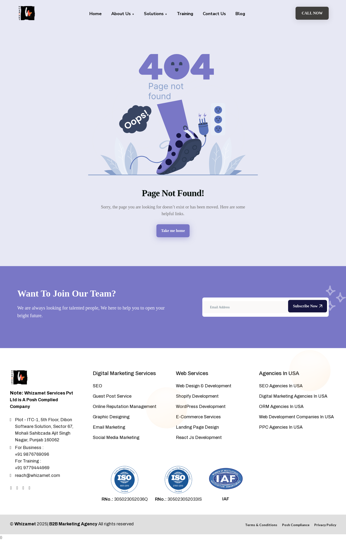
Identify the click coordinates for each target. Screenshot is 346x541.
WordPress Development (201, 406)
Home (95, 14)
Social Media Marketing (116, 437)
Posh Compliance (295, 525)
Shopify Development (197, 396)
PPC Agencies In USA (281, 427)
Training (185, 14)
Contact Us (214, 14)
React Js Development (199, 437)
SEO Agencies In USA (281, 385)
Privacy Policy (325, 525)
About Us (122, 14)
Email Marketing (109, 427)
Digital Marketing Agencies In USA (293, 396)
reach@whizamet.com (37, 475)
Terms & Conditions (261, 525)
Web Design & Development (203, 385)
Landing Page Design (197, 427)
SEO (97, 385)
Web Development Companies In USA (296, 416)
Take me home (173, 231)
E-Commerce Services (198, 416)
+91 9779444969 (32, 467)
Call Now (312, 13)
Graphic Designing (111, 416)
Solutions (155, 14)
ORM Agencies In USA (281, 406)
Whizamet (25, 524)
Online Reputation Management (124, 406)
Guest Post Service (112, 396)
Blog (240, 14)
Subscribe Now (307, 306)
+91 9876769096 (32, 454)
